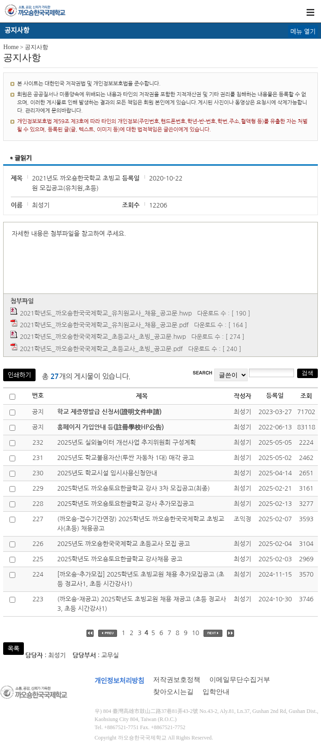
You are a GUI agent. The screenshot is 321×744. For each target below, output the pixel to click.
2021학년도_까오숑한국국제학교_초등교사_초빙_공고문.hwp (103, 337)
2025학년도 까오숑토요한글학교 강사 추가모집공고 (125, 504)
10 (195, 633)
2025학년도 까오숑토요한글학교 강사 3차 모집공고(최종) (133, 488)
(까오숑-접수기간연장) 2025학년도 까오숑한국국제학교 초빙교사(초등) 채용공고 (140, 524)
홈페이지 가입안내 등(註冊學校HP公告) (110, 427)
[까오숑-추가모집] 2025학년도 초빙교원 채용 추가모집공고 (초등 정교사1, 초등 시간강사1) (140, 579)
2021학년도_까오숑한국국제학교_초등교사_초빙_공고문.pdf (101, 349)
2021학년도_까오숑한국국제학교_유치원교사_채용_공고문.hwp (106, 313)
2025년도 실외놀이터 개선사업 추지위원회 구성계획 (126, 442)
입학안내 (216, 691)
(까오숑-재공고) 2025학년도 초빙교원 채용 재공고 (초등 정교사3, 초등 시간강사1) (141, 604)
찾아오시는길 (173, 691)
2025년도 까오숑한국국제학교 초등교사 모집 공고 (123, 544)
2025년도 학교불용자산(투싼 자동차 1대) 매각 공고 (125, 458)
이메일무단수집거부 (239, 679)
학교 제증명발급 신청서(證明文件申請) (109, 412)
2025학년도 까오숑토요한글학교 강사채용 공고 (119, 559)
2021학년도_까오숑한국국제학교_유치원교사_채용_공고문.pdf (104, 325)
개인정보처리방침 (119, 681)
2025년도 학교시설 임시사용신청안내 (107, 473)
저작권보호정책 (176, 679)
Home (10, 47)
